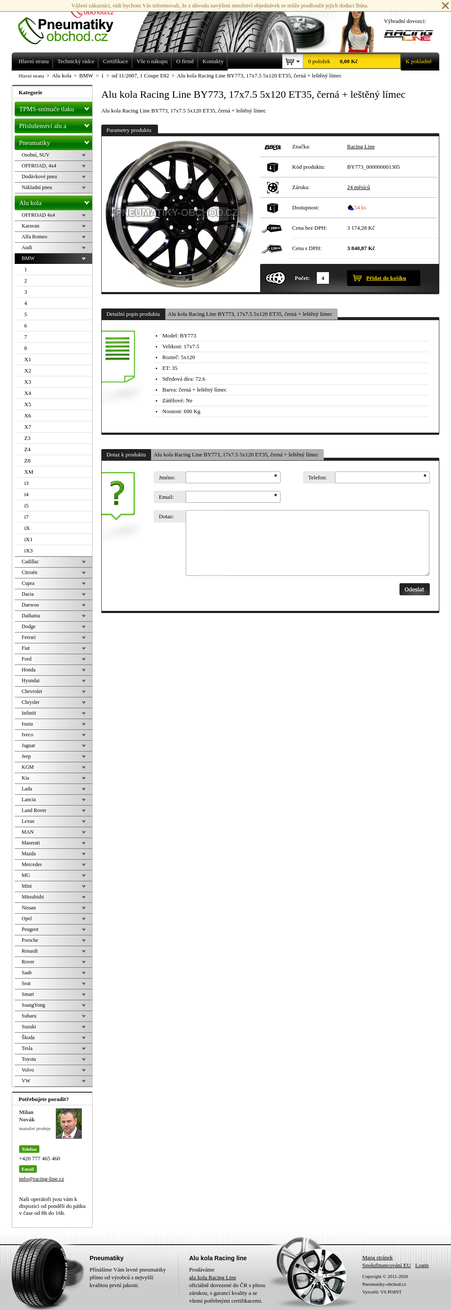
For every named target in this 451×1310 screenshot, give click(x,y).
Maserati (31, 843)
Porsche (30, 940)
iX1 (28, 539)
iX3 (28, 550)
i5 (26, 505)
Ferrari (29, 637)
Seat (26, 983)
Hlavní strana (31, 75)
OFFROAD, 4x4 (39, 166)
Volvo (28, 1070)
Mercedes (32, 864)
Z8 (27, 460)
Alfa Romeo (34, 237)
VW (26, 1081)
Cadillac (30, 562)
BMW (28, 258)
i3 (26, 483)
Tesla (27, 1048)
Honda (28, 670)
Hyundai (30, 680)
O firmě (185, 61)
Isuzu (27, 724)
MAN (28, 832)
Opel (27, 918)
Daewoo (30, 605)
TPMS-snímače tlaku (55, 107)
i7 (26, 517)
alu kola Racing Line (212, 1277)
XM (28, 472)
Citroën (29, 572)
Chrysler (30, 702)
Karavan (30, 226)
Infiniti (29, 713)
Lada (27, 789)
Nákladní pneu (37, 187)
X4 (27, 393)
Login (421, 1265)
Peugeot (30, 929)
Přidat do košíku (386, 278)
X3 (27, 382)
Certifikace (115, 61)
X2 (27, 370)
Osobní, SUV (36, 155)
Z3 (27, 438)
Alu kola (55, 201)
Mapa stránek (377, 1257)
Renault (30, 951)
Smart (28, 994)
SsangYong (33, 1005)
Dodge (28, 626)
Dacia (28, 594)
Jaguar (28, 745)
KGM (28, 767)
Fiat (26, 648)
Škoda (28, 1037)
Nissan (29, 908)
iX (27, 528)
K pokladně (416, 61)
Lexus (28, 821)
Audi (27, 247)
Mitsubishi (33, 897)
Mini (27, 886)
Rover (28, 962)
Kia (25, 778)
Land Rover (34, 810)
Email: (166, 497)
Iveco (27, 735)
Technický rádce (76, 61)
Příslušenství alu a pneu (55, 126)
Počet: (302, 278)
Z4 (27, 449)
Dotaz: (166, 516)
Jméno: (167, 477)
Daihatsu (31, 616)
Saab (27, 973)
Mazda (29, 854)
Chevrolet (32, 691)
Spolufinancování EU (386, 1265)
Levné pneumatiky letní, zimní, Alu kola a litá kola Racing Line (72, 22)
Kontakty (213, 61)
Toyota (29, 1059)
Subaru (29, 1016)
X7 (27, 427)
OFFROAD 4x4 (38, 215)
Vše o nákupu (152, 61)
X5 (27, 404)
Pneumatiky (55, 141)
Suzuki (29, 1027)
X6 (27, 415)
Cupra (28, 583)
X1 (27, 359)
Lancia (29, 799)
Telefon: (317, 477)
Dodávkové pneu (39, 176)
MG (26, 875)
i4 (26, 494)
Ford (27, 659)
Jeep (26, 756)
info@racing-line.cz (41, 1178)
